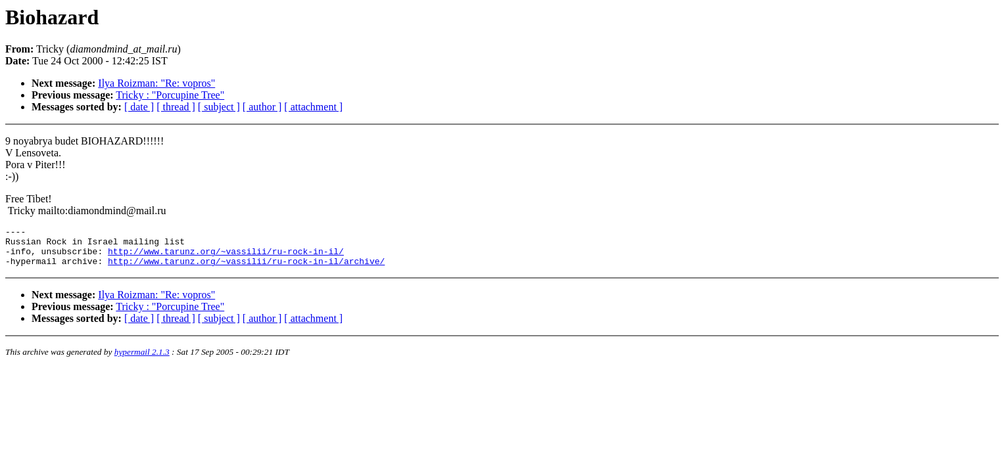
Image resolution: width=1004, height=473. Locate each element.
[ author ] (262, 106)
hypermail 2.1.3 (142, 360)
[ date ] (139, 106)
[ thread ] (175, 106)
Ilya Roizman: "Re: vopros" (156, 83)
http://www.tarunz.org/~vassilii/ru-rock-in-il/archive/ (246, 269)
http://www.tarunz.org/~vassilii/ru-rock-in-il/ (226, 257)
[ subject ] (219, 106)
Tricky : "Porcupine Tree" (170, 95)
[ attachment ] (313, 106)
